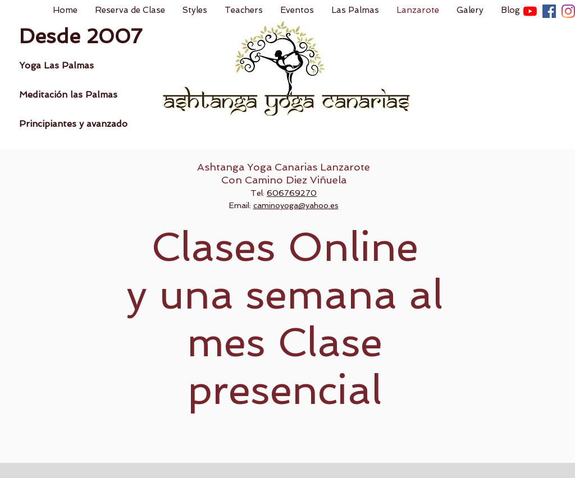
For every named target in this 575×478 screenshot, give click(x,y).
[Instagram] (568, 11)
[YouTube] (530, 11)
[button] (195, 10)
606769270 (292, 193)
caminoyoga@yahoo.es (296, 205)
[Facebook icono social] (549, 11)
